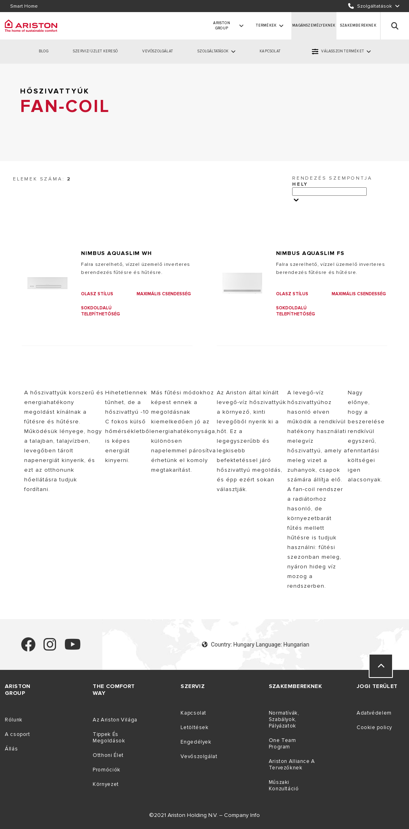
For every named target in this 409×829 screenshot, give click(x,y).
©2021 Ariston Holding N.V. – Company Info (204, 815)
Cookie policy (374, 727)
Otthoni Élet (108, 755)
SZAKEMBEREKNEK (358, 25)
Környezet (106, 784)
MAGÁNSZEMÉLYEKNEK (313, 25)
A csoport (17, 734)
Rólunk (14, 720)
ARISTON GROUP (221, 26)
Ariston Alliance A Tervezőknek (292, 764)
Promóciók (106, 770)
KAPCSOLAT (270, 51)
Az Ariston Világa (115, 720)
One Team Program (282, 743)
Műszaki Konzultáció (284, 785)
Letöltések (194, 727)
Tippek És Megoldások (109, 737)
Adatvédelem (374, 713)
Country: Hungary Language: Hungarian (255, 644)
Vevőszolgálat (199, 756)
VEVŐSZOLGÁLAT (157, 51)
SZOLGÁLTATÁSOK (212, 51)
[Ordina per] (329, 191)
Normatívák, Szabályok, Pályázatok (284, 719)
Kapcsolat (193, 713)
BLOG (43, 51)
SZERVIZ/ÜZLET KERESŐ (95, 51)
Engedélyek (196, 742)
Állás (11, 749)
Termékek (266, 25)
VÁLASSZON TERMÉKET (342, 51)
